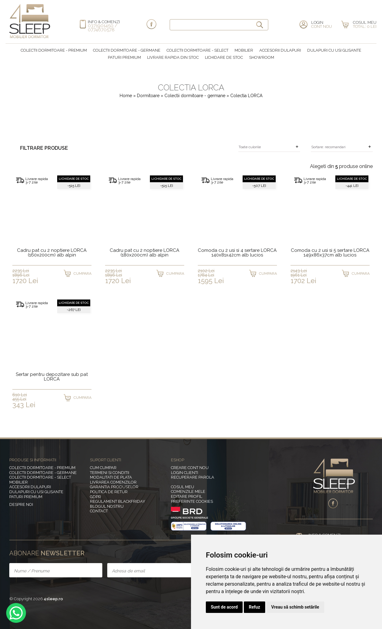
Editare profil (186, 496)
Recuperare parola (192, 477)
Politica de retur (109, 491)
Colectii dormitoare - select (197, 50)
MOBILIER (244, 50)
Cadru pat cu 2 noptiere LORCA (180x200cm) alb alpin (144, 253)
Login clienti (184, 472)
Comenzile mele (188, 491)
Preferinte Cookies (192, 501)
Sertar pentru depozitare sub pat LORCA (52, 377)
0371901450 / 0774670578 (102, 27)
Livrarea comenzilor (113, 482)
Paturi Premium (124, 57)
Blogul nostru (107, 506)
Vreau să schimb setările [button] (295, 607)
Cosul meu (182, 487)
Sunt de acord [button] (224, 607)
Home (126, 95)
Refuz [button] (254, 607)
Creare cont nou (190, 467)
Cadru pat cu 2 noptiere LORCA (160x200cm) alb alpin (52, 253)
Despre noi (21, 504)
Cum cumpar (103, 467)
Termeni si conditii (109, 472)
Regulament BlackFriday (117, 501)
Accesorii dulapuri (280, 50)
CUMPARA (82, 273)
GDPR (95, 496)
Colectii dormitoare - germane (126, 50)
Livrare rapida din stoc (173, 57)
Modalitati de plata (111, 477)
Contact (99, 511)
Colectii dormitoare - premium (54, 50)
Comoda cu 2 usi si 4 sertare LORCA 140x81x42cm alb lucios (237, 253)
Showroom (261, 57)
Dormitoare (149, 95)
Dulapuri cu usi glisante (334, 50)
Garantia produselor (114, 487)
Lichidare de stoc (224, 57)
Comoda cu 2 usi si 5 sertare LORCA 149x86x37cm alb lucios (330, 253)
